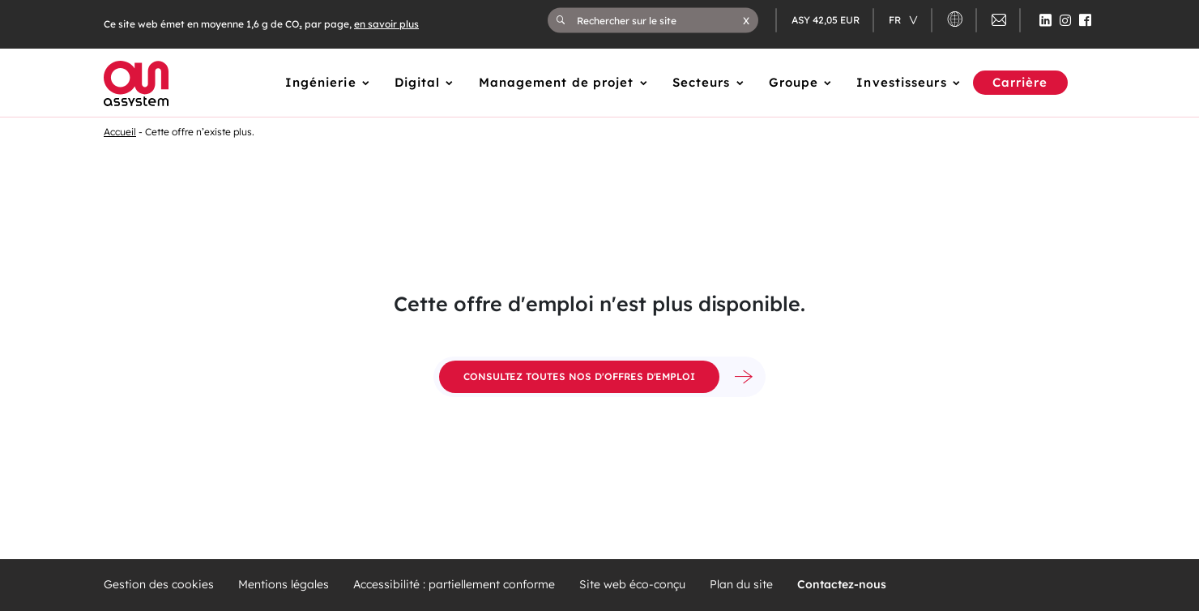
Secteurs (701, 82)
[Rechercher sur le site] (660, 20)
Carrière (1020, 82)
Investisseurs (901, 82)
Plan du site (741, 585)
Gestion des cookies (159, 585)
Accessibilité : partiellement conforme (454, 585)
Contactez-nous (841, 585)
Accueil (120, 132)
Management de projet (556, 82)
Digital (418, 82)
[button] (746, 20)
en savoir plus (386, 24)
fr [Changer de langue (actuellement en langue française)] (896, 20)
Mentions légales (283, 585)
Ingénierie (320, 82)
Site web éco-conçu (632, 585)
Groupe (794, 82)
